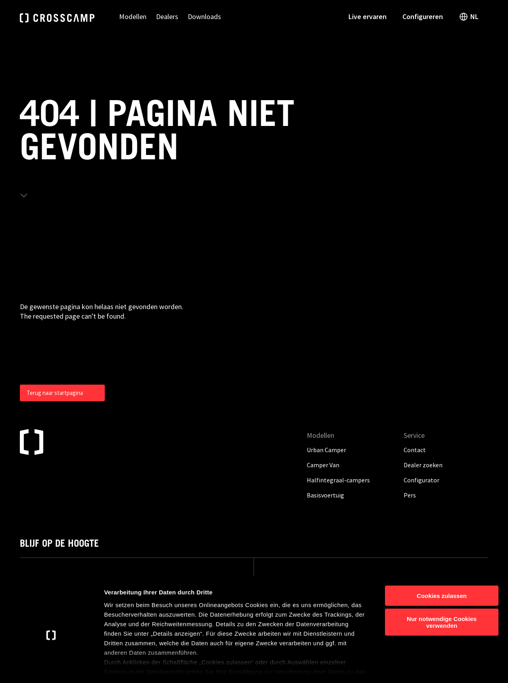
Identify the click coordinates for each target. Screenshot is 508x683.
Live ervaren (367, 16)
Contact (415, 450)
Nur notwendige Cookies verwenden (442, 587)
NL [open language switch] (469, 16)
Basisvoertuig (325, 495)
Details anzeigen (425, 667)
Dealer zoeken (423, 465)
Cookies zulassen (442, 560)
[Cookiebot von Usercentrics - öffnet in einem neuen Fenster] (51, 667)
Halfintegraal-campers (338, 480)
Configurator (421, 480)
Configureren (422, 16)
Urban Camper (326, 450)
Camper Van (323, 465)
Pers (410, 495)
